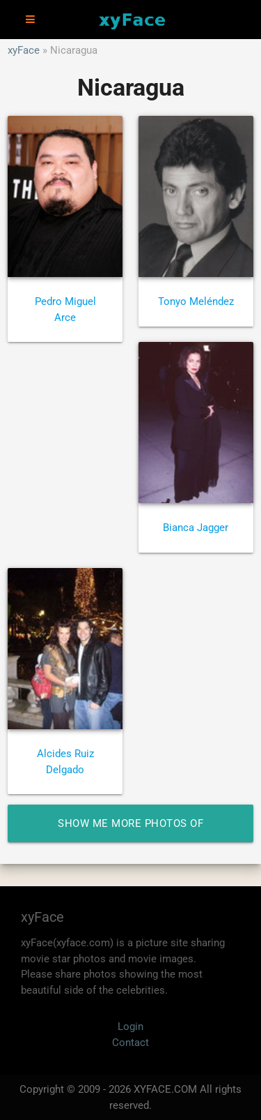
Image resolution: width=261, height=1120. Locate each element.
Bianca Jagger (195, 527)
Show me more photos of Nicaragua (130, 829)
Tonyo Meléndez (196, 301)
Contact (130, 1042)
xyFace (24, 50)
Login (130, 1026)
